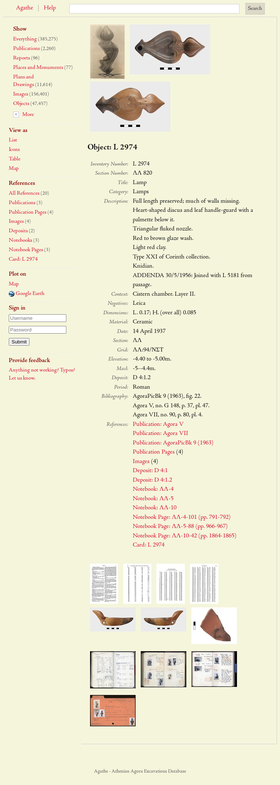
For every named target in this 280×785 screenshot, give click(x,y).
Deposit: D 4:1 (150, 471)
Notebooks (20, 240)
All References (24, 193)
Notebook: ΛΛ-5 (153, 499)
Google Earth (26, 293)
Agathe (24, 8)
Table (14, 159)
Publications (26, 48)
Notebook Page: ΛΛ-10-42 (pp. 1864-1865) (185, 536)
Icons (14, 149)
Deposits (18, 231)
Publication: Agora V (158, 424)
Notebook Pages (26, 250)
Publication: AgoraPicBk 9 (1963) (173, 443)
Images (20, 94)
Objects (21, 103)
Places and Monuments (38, 67)
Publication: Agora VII (160, 434)
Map (14, 168)
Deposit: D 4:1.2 (152, 480)
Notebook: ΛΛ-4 (153, 489)
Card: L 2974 (23, 259)
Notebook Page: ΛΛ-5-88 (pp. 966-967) (180, 527)
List (13, 140)
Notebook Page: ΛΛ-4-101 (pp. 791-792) (182, 517)
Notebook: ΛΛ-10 (154, 508)
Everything (25, 39)
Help (50, 8)
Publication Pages (27, 212)
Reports (21, 58)
